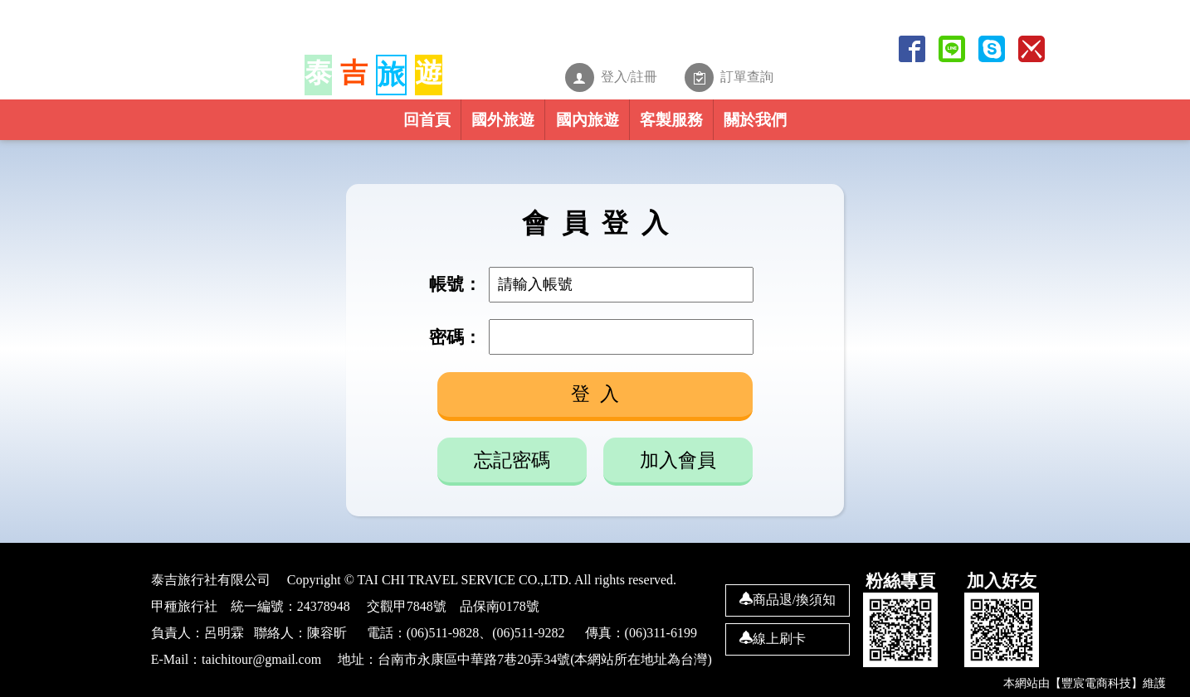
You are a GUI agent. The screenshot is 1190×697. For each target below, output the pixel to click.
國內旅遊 (587, 128)
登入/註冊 (629, 71)
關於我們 (865, 128)
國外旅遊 (446, 128)
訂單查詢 (760, 71)
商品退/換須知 (787, 599)
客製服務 (726, 128)
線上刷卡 (772, 638)
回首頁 (316, 128)
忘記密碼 (512, 460)
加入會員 (678, 460)
